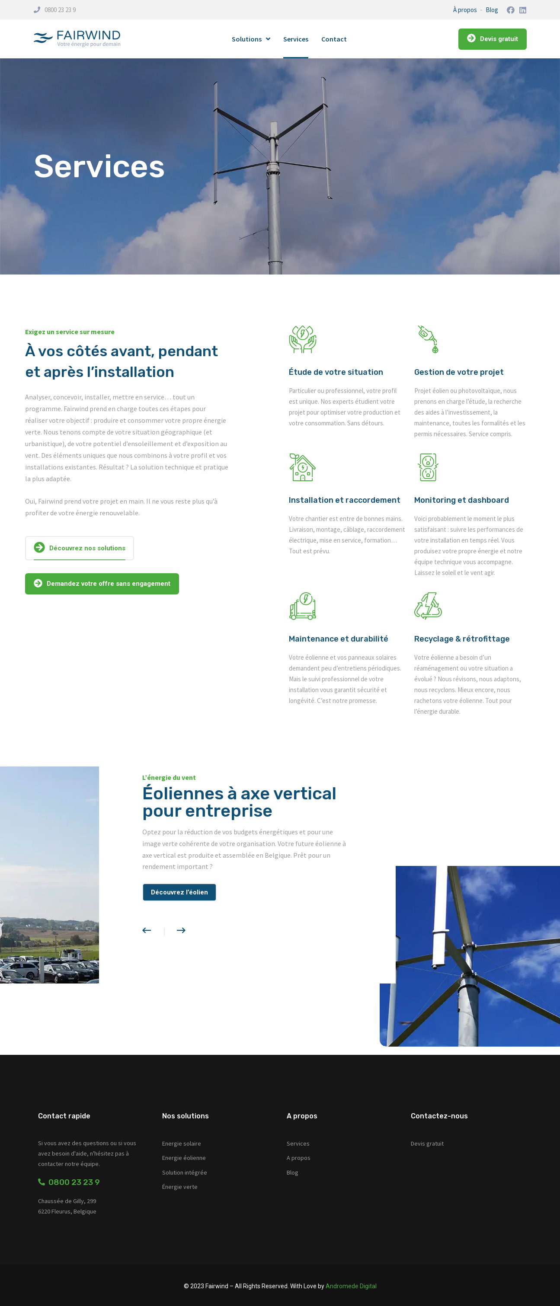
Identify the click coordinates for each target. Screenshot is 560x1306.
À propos (465, 10)
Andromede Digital (351, 1286)
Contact (334, 39)
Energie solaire (181, 1143)
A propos (298, 1158)
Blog (492, 10)
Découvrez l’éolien (179, 892)
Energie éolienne (184, 1158)
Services (295, 39)
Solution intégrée (184, 1172)
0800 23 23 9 (60, 10)
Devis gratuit (427, 1143)
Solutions (251, 39)
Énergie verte (180, 1187)
